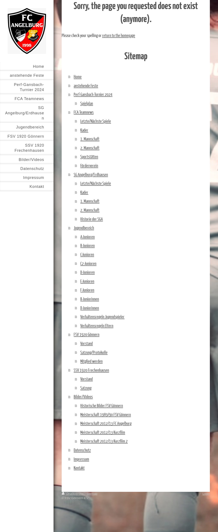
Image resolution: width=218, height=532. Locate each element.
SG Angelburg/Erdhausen (91, 174)
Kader (84, 130)
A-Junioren (87, 236)
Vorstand (86, 343)
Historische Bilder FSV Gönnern (101, 405)
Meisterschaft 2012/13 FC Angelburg (105, 423)
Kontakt (79, 467)
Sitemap (91, 493)
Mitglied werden (91, 361)
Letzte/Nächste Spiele (95, 121)
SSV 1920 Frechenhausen (91, 370)
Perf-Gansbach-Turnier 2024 (93, 94)
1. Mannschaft (89, 138)
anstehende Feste (86, 85)
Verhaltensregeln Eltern (96, 325)
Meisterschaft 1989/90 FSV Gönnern (105, 414)
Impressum (81, 458)
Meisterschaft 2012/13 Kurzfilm (102, 432)
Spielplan (86, 103)
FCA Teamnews (84, 112)
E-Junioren (87, 281)
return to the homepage (118, 35)
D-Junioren (87, 272)
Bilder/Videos (83, 396)
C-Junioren (87, 254)
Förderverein (89, 165)
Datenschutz (82, 449)
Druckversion (73, 493)
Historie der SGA (91, 218)
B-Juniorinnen (89, 298)
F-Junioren (87, 289)
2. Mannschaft (89, 147)
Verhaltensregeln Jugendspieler (102, 316)
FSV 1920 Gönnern (86, 334)
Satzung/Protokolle (94, 352)
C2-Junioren (88, 263)
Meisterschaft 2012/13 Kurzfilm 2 (104, 441)
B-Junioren (87, 245)
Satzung (85, 387)
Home (78, 76)
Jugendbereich (84, 227)
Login (206, 493)
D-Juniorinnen (89, 307)
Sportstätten (89, 156)
